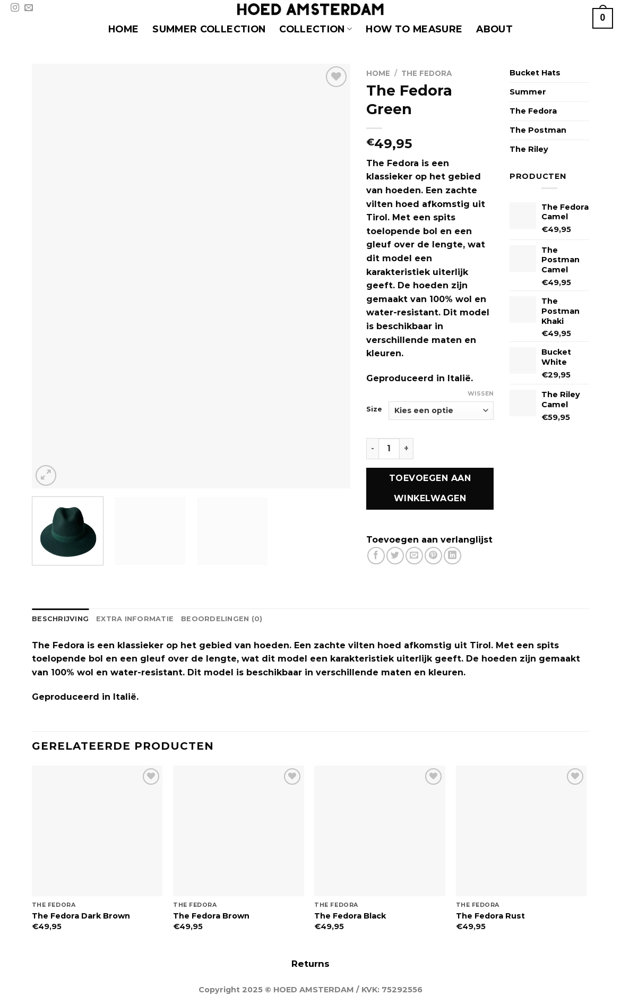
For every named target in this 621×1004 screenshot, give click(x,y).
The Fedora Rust (490, 916)
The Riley (529, 149)
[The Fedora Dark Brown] (97, 831)
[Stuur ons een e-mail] (28, 8)
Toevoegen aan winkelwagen (430, 488)
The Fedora (426, 73)
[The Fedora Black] (379, 831)
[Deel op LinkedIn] (452, 555)
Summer (528, 92)
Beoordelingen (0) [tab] (221, 619)
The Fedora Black (350, 916)
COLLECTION (315, 29)
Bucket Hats (535, 73)
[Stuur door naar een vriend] (414, 555)
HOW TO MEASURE (414, 29)
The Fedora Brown (211, 916)
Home (378, 73)
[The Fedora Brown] (238, 831)
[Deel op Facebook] (376, 555)
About (494, 29)
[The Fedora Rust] (521, 831)
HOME (123, 29)
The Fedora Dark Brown (81, 916)
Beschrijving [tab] (60, 619)
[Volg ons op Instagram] (15, 8)
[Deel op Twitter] (395, 555)
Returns (310, 963)
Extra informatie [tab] (135, 619)
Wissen (481, 393)
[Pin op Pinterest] (433, 555)
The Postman (538, 130)
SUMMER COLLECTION (208, 29)
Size (374, 409)
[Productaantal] (389, 448)
